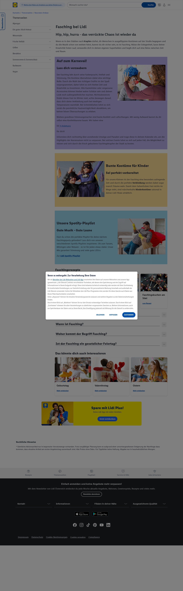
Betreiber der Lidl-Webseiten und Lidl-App (68, 279)
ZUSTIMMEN (129, 315)
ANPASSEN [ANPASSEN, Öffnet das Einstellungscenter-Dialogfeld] (113, 315)
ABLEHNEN (100, 315)
